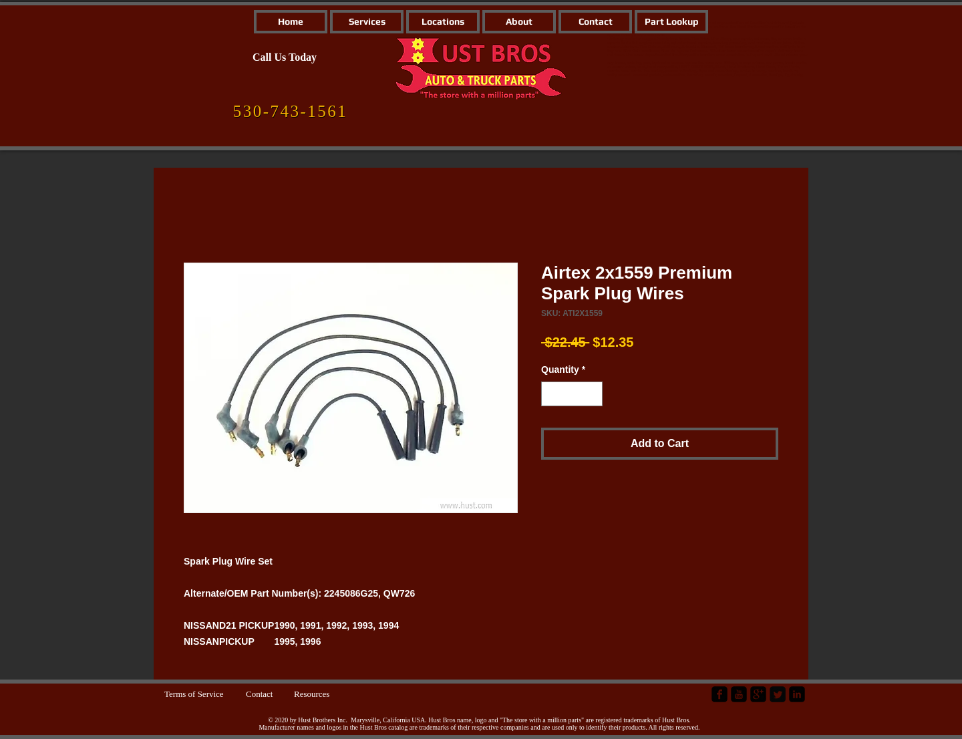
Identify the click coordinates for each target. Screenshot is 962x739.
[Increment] (592, 394)
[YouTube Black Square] (739, 694)
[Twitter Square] (778, 694)
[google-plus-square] (758, 694)
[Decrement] (551, 394)
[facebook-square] (719, 694)
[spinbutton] (572, 394)
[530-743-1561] (290, 112)
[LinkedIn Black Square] (797, 694)
